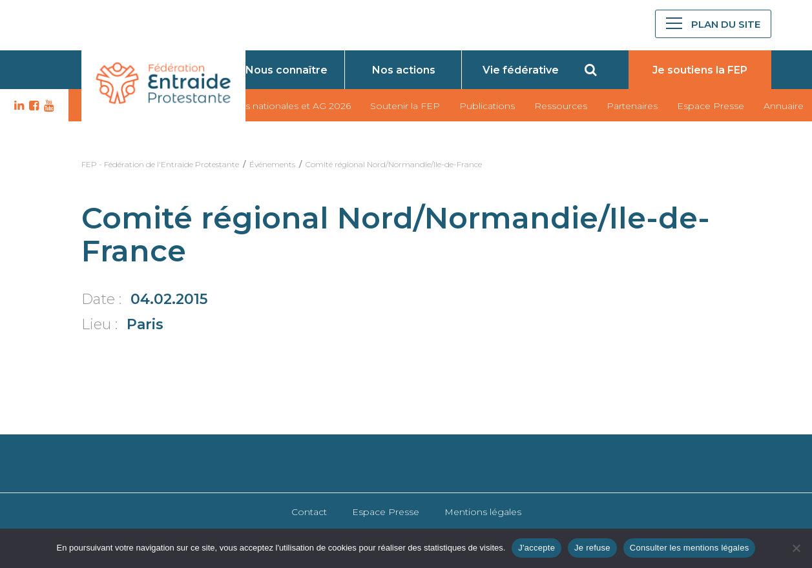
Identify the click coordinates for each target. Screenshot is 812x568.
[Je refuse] (795, 548)
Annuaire (784, 106)
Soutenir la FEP (405, 106)
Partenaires (632, 106)
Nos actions (403, 70)
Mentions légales (482, 512)
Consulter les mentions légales (689, 548)
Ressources (560, 106)
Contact (309, 512)
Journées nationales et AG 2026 (279, 106)
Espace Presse (710, 106)
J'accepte (536, 548)
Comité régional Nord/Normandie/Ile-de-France (394, 164)
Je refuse (592, 548)
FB (32, 106)
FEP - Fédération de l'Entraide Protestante (160, 164)
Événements (272, 164)
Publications (487, 106)
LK (17, 106)
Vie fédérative (521, 70)
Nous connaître (286, 70)
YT (47, 106)
